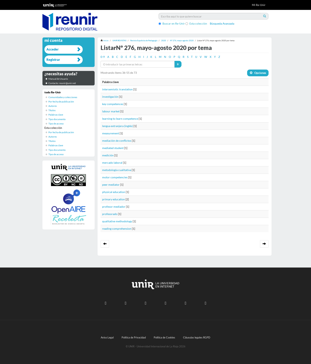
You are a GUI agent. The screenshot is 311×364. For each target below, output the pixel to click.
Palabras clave (55, 114)
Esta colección (196, 23)
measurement (110, 133)
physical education (113, 192)
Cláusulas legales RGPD (196, 337)
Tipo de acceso (56, 123)
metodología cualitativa (116, 170)
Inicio (105, 40)
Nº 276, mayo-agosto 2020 (182, 40)
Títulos (52, 110)
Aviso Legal (107, 337)
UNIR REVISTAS (119, 40)
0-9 (103, 56)
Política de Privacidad (134, 337)
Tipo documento (57, 119)
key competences (112, 104)
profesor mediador (113, 206)
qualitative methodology (117, 221)
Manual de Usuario (58, 78)
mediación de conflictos (116, 140)
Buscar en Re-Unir (171, 23)
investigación (110, 96)
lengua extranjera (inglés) (117, 126)
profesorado (109, 214)
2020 (163, 40)
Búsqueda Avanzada (222, 23)
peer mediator (111, 184)
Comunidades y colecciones (62, 97)
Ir (178, 64)
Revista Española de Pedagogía (143, 40)
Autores (52, 105)
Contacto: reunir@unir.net (62, 83)
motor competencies (115, 177)
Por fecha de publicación (61, 101)
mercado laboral (112, 162)
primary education (113, 199)
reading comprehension (116, 228)
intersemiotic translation (117, 89)
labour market (111, 111)
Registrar (53, 59)
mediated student (113, 148)
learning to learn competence (120, 118)
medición (108, 155)
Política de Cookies (164, 337)
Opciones (258, 73)
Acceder (52, 49)
